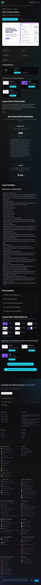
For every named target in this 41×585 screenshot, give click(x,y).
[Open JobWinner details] (6, 92)
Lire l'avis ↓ (22, 19)
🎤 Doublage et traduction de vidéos (27, 452)
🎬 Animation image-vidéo (25, 448)
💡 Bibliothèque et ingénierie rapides (27, 486)
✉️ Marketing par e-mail (5, 528)
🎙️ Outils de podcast (4, 490)
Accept (36, 580)
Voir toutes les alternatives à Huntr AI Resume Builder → (20, 364)
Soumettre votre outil (6, 393)
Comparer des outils (4, 416)
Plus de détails (26, 72)
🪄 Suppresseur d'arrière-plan (5, 472)
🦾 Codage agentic (4, 506)
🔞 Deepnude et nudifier (5, 564)
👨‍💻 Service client (24, 533)
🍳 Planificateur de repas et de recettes (27, 512)
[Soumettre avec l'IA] (32, 2)
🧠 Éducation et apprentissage (26, 560)
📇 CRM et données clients (5, 524)
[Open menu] (39, 2)
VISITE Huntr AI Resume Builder (10, 19)
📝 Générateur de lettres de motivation (27, 490)
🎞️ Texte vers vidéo (24, 455)
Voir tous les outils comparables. (7, 336)
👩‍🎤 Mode (2, 466)
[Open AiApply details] (24, 83)
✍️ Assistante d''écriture (25, 483)
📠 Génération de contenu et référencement (28, 494)
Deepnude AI (23, 432)
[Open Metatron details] (8, 70)
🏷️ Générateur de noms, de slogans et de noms (28, 492)
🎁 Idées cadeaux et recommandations (27, 544)
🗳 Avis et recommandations (25, 558)
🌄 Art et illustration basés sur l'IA (6, 452)
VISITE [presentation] (17, 72)
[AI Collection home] (3, 2)
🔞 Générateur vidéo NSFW (5, 571)
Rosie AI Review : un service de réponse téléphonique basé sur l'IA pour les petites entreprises (30, 420)
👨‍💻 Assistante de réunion (25, 504)
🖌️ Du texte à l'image (4, 455)
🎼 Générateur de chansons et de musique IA (8, 488)
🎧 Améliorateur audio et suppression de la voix (8, 483)
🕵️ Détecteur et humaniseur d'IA (26, 488)
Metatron (16, 70)
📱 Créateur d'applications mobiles (6, 510)
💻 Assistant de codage (4, 504)
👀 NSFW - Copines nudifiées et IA (6, 573)
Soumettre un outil (4, 421)
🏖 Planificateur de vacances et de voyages (28, 514)
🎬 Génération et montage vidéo (26, 562)
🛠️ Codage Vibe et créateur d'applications (7, 508)
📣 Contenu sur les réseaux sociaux (6, 522)
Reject (32, 580)
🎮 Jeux (22, 546)
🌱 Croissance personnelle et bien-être (27, 508)
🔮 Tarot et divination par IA (25, 553)
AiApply (29, 81)
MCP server (3, 435)
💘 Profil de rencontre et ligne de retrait (27, 548)
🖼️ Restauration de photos (5, 468)
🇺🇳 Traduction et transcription (5, 494)
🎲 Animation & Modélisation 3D (6, 448)
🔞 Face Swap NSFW (4, 566)
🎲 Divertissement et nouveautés (26, 540)
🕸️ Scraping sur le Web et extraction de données (8, 515)
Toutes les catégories (4, 414)
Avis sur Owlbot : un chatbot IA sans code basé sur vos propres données (30, 426)
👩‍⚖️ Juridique (23, 528)
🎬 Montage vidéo (24, 454)
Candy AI (23, 435)
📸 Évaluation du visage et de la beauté (7, 457)
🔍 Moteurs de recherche (5, 544)
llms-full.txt (3, 434)
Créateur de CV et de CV (16, 5)
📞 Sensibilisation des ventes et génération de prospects (10, 530)
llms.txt (2, 432)
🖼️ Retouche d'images (4, 470)
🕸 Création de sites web (5, 512)
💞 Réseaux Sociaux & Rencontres (26, 550)
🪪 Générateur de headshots (5, 461)
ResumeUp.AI (12, 81)
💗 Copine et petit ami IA (5, 562)
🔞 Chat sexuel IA (4, 560)
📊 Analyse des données (5, 539)
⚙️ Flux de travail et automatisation (27, 510)
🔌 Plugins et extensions (5, 514)
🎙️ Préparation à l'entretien (25, 530)
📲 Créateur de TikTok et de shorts (26, 450)
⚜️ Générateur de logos (4, 463)
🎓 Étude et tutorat (24, 542)
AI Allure (23, 437)
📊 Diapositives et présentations (26, 526)
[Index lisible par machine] (20, 402)
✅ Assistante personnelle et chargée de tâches (28, 506)
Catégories (7, 5)
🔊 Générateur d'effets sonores (6, 486)
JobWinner (11, 90)
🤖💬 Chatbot (3, 542)
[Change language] (4, 405)
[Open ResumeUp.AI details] (6, 83)
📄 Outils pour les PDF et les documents (27, 497)
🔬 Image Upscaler (4, 465)
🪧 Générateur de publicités (5, 526)
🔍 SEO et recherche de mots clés (6, 532)
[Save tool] (29, 19)
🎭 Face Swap (3, 459)
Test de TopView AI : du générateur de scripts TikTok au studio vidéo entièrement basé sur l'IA (30, 423)
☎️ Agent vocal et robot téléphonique (7, 481)
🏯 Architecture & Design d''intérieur (7, 450)
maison (3, 5)
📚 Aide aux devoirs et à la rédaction (27, 481)
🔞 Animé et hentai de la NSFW (6, 558)
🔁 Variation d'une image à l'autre (6, 476)
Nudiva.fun (23, 434)
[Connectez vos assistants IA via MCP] (20, 398)
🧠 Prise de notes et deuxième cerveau (27, 515)
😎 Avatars (2, 454)
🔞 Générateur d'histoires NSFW (6, 568)
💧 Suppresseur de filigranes (5, 474)
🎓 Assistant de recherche (5, 540)
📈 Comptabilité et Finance (25, 522)
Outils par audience (4, 418)
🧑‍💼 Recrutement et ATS (25, 532)
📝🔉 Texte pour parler (4, 492)
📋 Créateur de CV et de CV (25, 524)
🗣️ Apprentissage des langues (26, 539)
